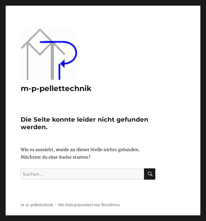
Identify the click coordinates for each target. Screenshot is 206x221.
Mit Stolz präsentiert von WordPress (89, 205)
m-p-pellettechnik (56, 88)
